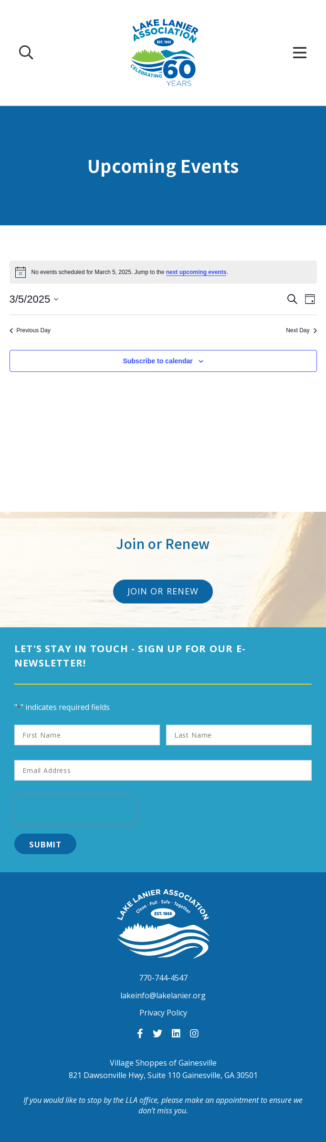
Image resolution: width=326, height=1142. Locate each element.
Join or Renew (163, 591)
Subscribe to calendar (157, 361)
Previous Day (30, 330)
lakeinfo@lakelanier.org (163, 995)
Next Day (301, 330)
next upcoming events (196, 272)
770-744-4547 (163, 978)
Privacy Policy (163, 1012)
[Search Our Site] (26, 52)
